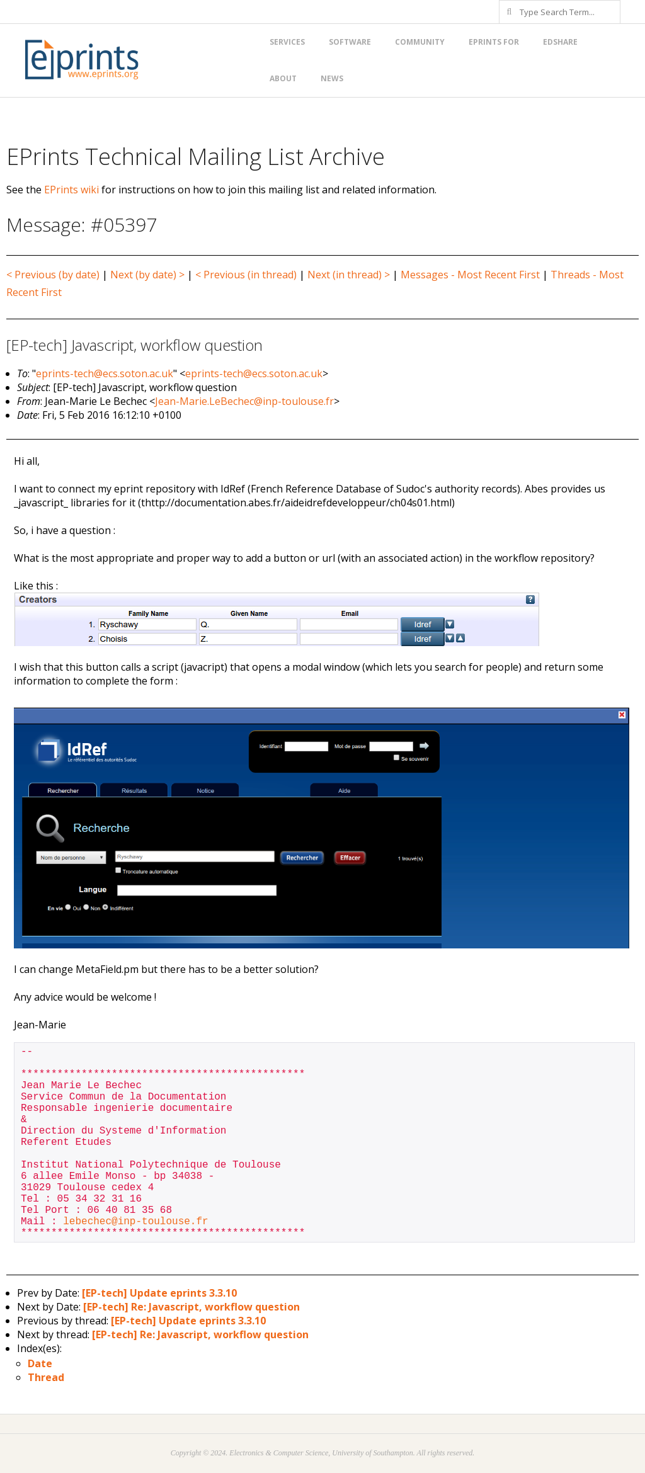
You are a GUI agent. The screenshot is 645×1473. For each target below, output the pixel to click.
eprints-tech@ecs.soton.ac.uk (104, 373)
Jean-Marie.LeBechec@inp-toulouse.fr (244, 401)
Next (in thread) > (348, 275)
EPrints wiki (71, 189)
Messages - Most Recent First (470, 275)
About (283, 78)
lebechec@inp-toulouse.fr (135, 1221)
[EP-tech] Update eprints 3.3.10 (159, 1293)
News (332, 78)
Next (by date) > (147, 275)
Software (350, 42)
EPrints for (494, 42)
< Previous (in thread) (246, 275)
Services (287, 42)
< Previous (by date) (53, 275)
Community (420, 42)
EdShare (560, 42)
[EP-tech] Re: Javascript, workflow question (191, 1307)
